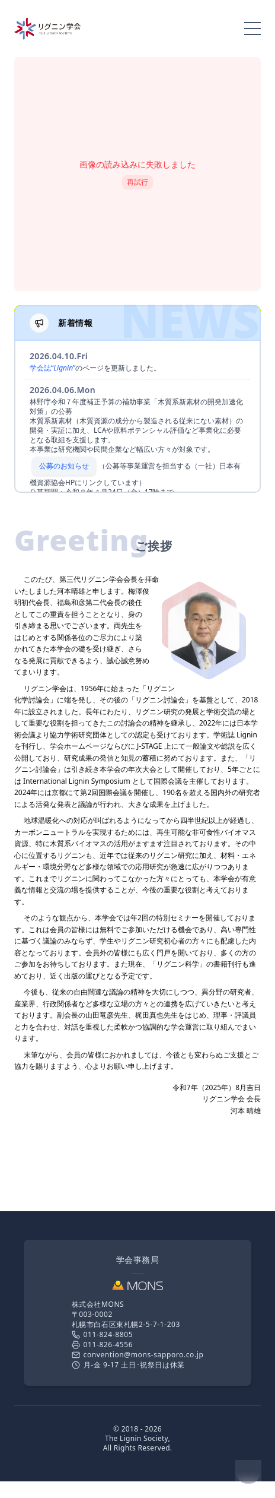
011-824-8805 (102, 1334)
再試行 (137, 182)
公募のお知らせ (64, 466)
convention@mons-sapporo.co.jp (138, 1354)
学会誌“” (52, 368)
